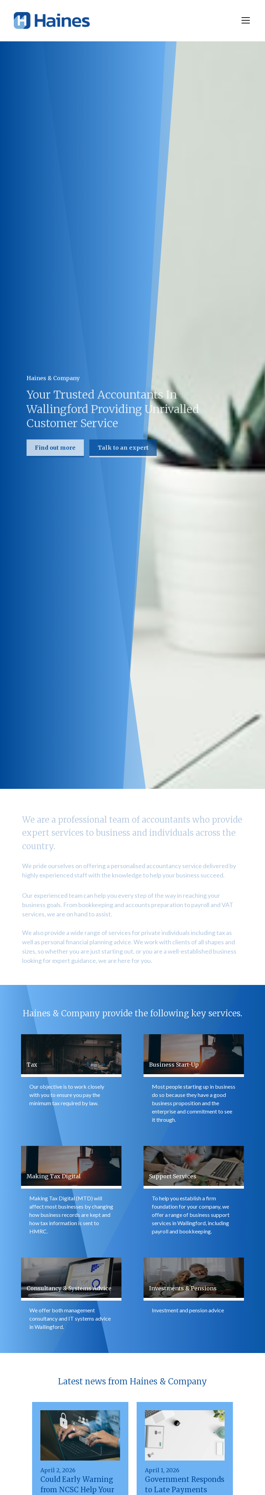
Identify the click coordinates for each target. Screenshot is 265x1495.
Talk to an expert (123, 448)
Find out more (55, 448)
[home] (52, 20)
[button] (244, 20)
